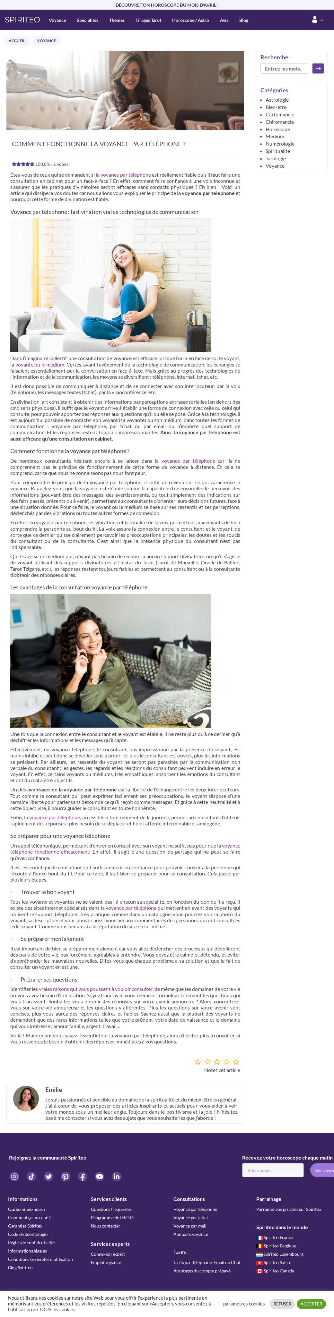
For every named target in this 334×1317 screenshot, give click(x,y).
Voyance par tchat (190, 1217)
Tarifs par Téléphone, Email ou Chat (206, 1262)
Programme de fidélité (112, 1217)
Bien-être (276, 107)
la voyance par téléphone (128, 908)
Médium (275, 136)
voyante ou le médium (40, 364)
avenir (221, 1007)
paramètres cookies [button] (244, 1303)
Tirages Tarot (148, 20)
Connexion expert (108, 1254)
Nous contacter (105, 1225)
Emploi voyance (106, 1262)
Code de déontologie (28, 1234)
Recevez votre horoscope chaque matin (287, 1157)
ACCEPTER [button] (311, 1303)
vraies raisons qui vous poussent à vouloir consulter (95, 989)
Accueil (17, 40)
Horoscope (278, 129)
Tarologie (276, 158)
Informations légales (27, 1251)
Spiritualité (278, 151)
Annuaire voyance (190, 1234)
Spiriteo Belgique (276, 1245)
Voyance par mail (190, 1225)
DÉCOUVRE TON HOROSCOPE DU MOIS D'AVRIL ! (167, 5)
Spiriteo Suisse (274, 1262)
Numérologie (280, 143)
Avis (224, 20)
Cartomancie (280, 114)
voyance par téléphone (126, 175)
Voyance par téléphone (195, 1209)
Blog (243, 20)
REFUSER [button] (282, 1303)
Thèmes (117, 20)
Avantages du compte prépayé (201, 1270)
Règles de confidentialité (31, 1242)
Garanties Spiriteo (25, 1225)
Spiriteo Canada (275, 1270)
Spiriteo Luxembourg (279, 1254)
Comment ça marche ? (29, 1217)
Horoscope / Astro (190, 20)
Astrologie (277, 100)
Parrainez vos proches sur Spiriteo (288, 1209)
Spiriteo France (274, 1237)
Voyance (57, 20)
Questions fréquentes (111, 1209)
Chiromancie (280, 122)
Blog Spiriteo (20, 1267)
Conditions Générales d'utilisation (40, 1259)
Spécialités (87, 20)
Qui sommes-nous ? (26, 1209)
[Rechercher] (318, 68)
